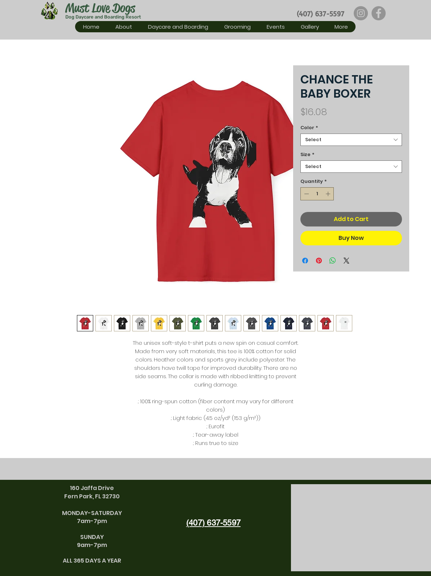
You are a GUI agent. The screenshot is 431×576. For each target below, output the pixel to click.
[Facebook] (379, 13)
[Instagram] (361, 13)
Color (309, 128)
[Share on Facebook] (305, 260)
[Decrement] (305, 194)
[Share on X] (346, 260)
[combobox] (351, 140)
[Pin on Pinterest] (319, 260)
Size (307, 155)
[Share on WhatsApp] (332, 260)
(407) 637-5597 (320, 13)
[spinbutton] (317, 194)
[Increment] (328, 194)
